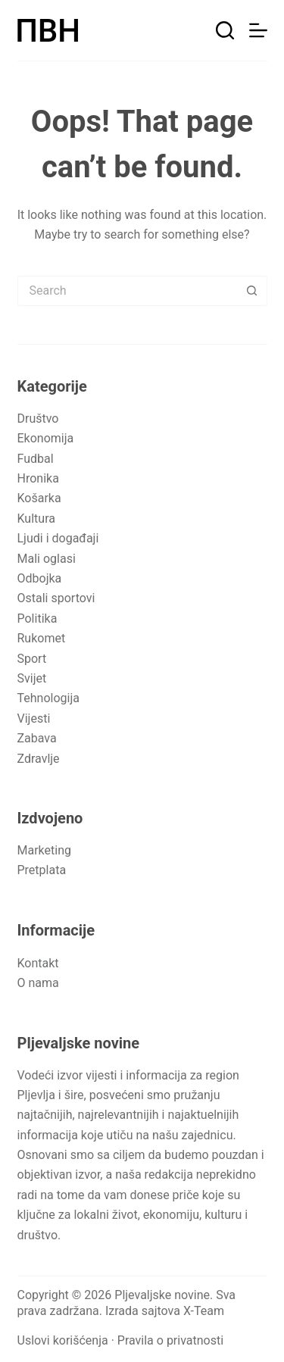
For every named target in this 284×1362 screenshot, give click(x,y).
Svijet (32, 678)
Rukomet (41, 638)
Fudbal (35, 458)
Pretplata (42, 870)
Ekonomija (45, 438)
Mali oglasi (46, 558)
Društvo (38, 418)
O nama (38, 983)
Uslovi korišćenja (62, 1340)
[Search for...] (127, 291)
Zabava (37, 738)
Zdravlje (38, 758)
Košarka (39, 498)
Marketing (44, 850)
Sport (32, 658)
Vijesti (34, 718)
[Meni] (258, 30)
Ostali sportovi (56, 598)
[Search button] (252, 291)
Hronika (38, 478)
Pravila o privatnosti (170, 1340)
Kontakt (38, 963)
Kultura (36, 518)
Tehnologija (48, 698)
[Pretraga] (225, 30)
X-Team (203, 1311)
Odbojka (39, 578)
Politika (37, 618)
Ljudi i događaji (58, 538)
